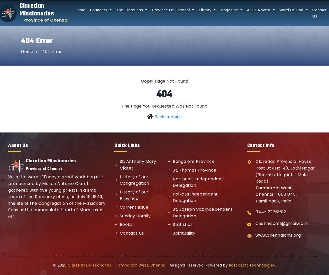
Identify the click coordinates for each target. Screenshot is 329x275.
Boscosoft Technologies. (252, 265)
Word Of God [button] (292, 10)
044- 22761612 (270, 212)
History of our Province (131, 195)
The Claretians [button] (130, 10)
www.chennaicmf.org (278, 235)
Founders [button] (99, 10)
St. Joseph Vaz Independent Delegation (200, 212)
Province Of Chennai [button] (171, 10)
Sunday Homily (132, 216)
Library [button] (206, 10)
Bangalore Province (191, 161)
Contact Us (129, 233)
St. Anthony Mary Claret (135, 164)
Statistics (180, 224)
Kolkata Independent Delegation (193, 197)
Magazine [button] (229, 10)
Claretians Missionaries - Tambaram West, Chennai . (118, 265)
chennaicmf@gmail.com (281, 223)
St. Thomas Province (192, 170)
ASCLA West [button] (259, 10)
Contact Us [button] (319, 13)
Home (80, 10)
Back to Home (168, 117)
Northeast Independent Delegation (195, 182)
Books (123, 224)
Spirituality (182, 233)
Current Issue (131, 207)
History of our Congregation (131, 180)
